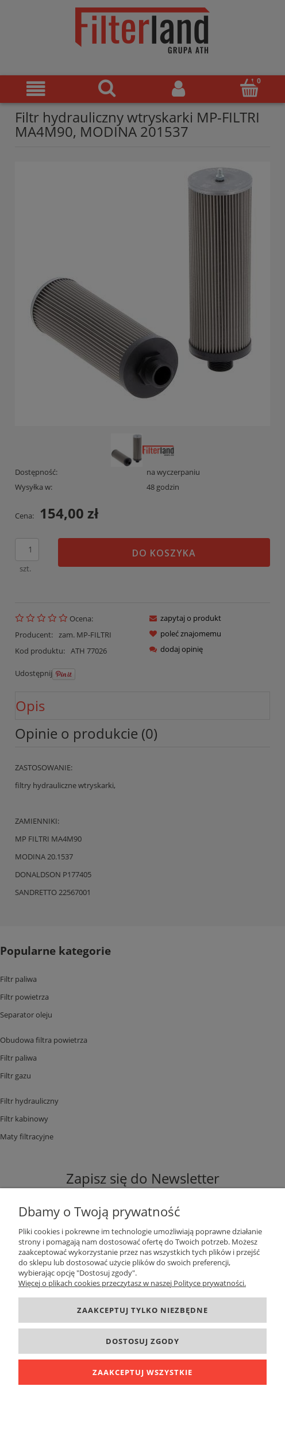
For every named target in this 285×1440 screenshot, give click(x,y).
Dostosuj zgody (142, 1341)
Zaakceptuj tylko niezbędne (142, 1310)
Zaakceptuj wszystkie (142, 1372)
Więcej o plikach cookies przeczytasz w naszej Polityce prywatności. (132, 1283)
